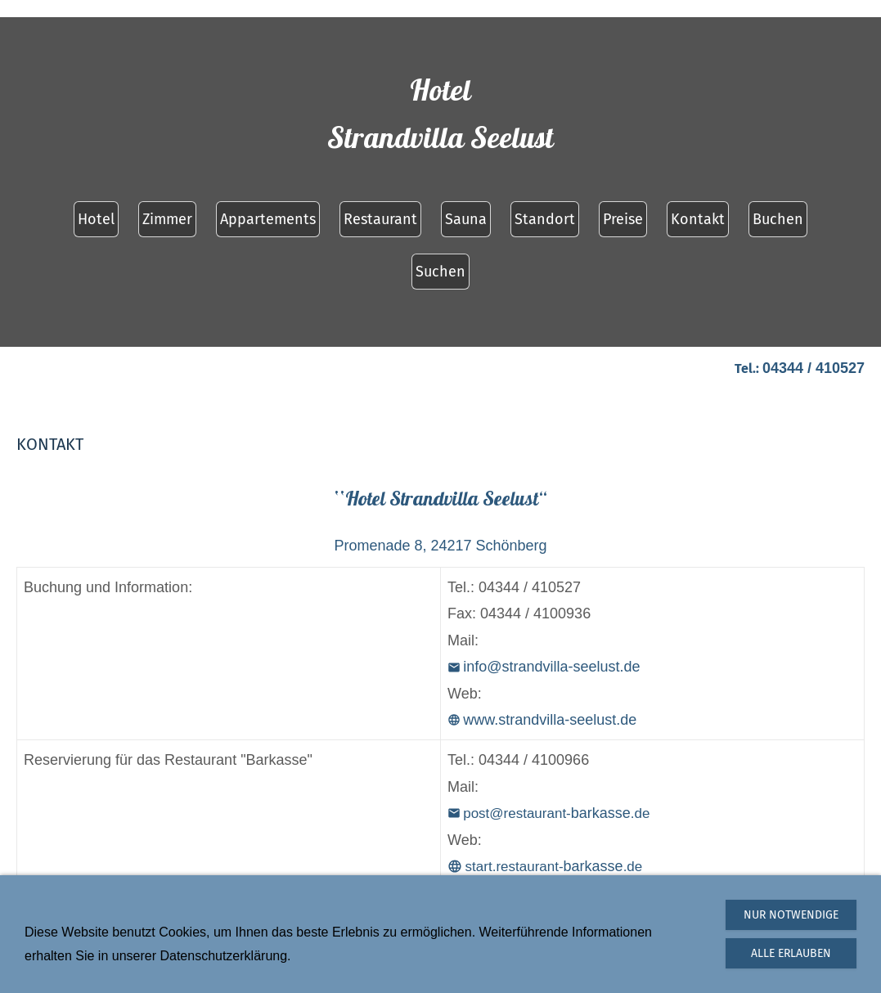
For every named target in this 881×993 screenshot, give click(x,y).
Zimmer (167, 219)
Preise (623, 219)
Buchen (778, 219)
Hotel (96, 219)
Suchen (440, 272)
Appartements (268, 219)
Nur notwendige (791, 915)
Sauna (466, 219)
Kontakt (698, 219)
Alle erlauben (791, 953)
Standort (545, 219)
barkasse (544, 866)
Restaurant (380, 219)
